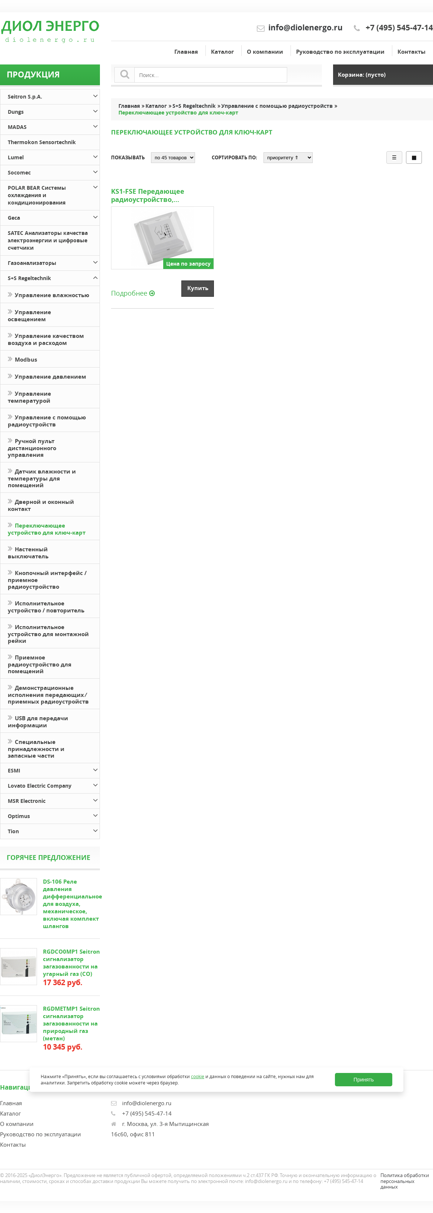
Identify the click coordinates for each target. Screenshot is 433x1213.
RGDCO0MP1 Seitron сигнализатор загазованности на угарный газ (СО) (71, 963)
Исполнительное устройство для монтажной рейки (48, 633)
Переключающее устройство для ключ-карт (46, 528)
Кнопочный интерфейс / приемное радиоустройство (47, 579)
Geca (54, 216)
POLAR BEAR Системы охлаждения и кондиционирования (54, 194)
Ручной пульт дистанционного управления (32, 447)
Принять (363, 1080)
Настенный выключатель (28, 552)
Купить (197, 288)
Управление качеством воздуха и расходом (46, 338)
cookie (197, 1076)
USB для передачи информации (38, 721)
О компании (265, 52)
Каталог (222, 52)
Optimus (54, 815)
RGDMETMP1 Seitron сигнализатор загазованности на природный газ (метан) (71, 1023)
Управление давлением (47, 375)
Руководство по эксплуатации (340, 52)
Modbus (22, 358)
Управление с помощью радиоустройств (47, 420)
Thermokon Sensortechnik (42, 142)
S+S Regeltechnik (54, 277)
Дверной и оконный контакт (41, 504)
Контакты (411, 52)
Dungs (54, 110)
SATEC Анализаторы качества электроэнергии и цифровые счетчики (48, 240)
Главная (186, 52)
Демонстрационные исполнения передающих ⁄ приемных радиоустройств (48, 693)
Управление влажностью (48, 294)
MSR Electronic (54, 799)
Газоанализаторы (54, 261)
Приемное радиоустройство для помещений (39, 663)
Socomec (54, 171)
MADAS (54, 125)
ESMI (54, 769)
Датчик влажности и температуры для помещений (42, 477)
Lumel (54, 156)
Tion (54, 830)
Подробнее (133, 293)
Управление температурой (29, 396)
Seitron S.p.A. (54, 95)
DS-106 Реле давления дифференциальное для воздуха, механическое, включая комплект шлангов (72, 904)
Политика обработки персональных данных (404, 1181)
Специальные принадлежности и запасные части (36, 748)
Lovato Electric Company (54, 784)
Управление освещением (29, 315)
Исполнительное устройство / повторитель (46, 606)
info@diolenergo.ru (305, 27)
